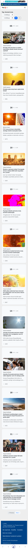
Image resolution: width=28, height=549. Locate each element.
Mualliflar (13, 530)
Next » (17, 512)
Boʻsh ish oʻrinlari (7, 533)
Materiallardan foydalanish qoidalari (12, 536)
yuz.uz (9, 543)
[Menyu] (25, 7)
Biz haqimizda (6, 530)
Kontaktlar (20, 530)
